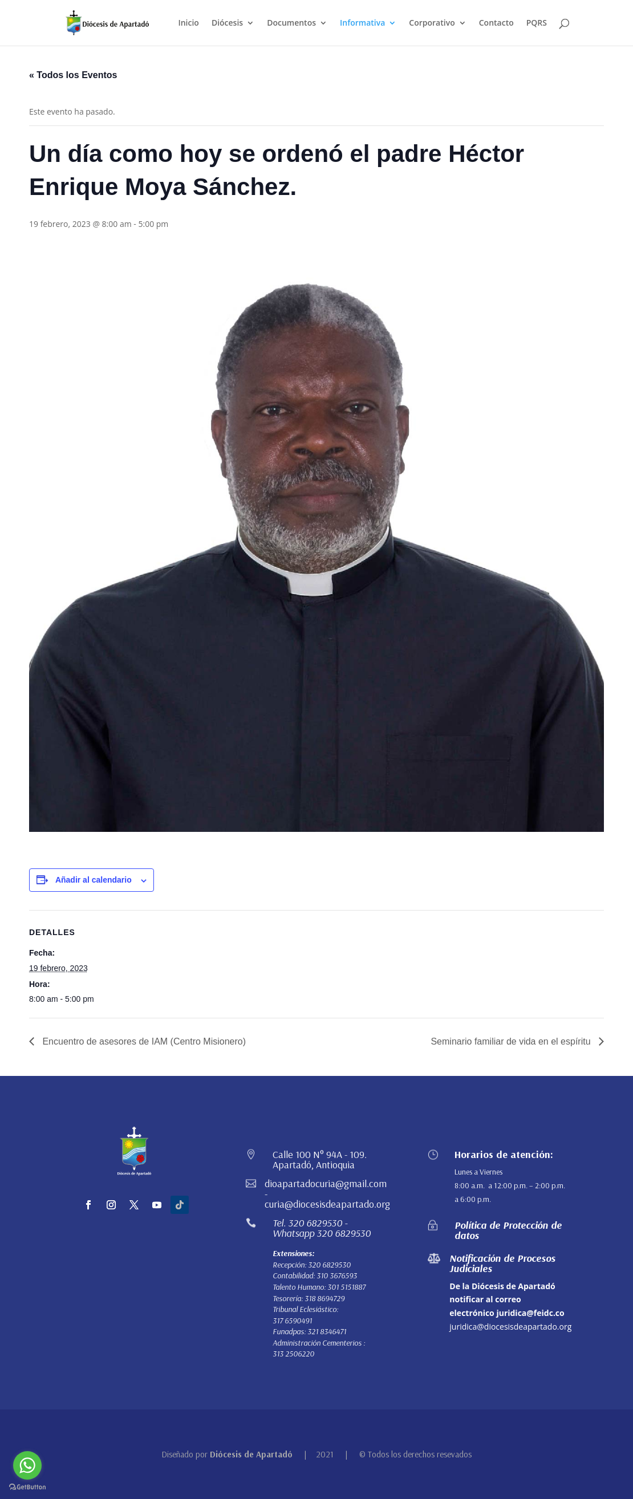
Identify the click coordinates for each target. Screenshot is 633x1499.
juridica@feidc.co (530, 1312)
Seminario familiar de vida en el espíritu (512, 1041)
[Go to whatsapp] (27, 1465)
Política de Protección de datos (508, 1230)
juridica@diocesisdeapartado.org (510, 1326)
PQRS (536, 23)
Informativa (362, 23)
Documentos (291, 23)
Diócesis (227, 23)
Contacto (496, 23)
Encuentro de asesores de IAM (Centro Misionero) (143, 1041)
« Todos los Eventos (73, 75)
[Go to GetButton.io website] (27, 1487)
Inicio (188, 23)
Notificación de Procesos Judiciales (502, 1263)
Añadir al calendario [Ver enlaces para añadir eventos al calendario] (93, 879)
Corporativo (432, 23)
